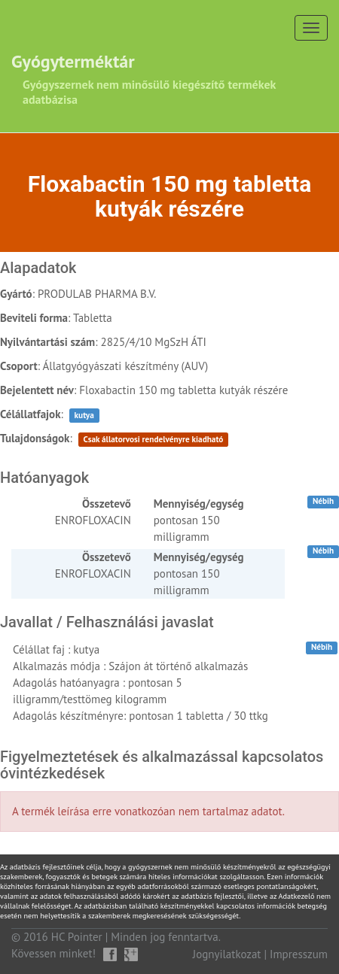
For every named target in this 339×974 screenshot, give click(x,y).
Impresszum (299, 954)
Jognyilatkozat (227, 954)
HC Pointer (76, 937)
